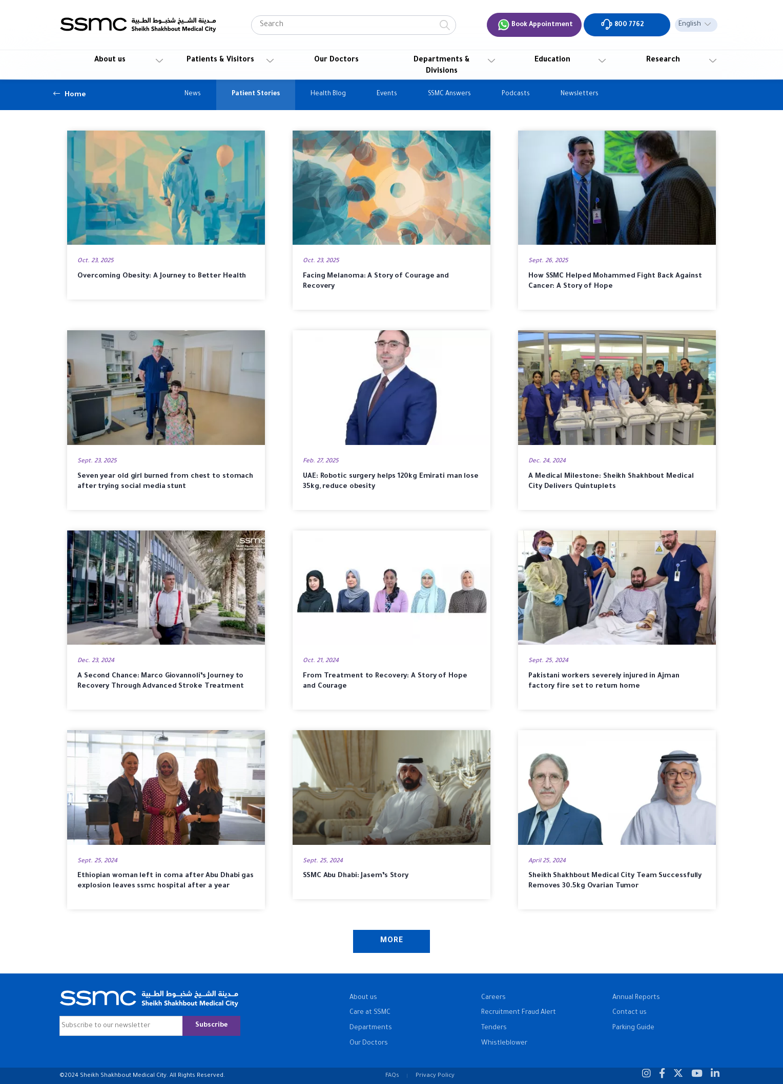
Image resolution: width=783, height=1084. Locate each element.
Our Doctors (336, 60)
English (689, 24)
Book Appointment (535, 24)
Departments (370, 1028)
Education (552, 60)
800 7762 (622, 24)
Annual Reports (636, 998)
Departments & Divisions (442, 66)
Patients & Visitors (220, 60)
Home (69, 93)
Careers (493, 998)
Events (387, 94)
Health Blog (328, 94)
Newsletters (580, 94)
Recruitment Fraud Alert (518, 1012)
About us (110, 60)
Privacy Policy (435, 1076)
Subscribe (211, 1025)
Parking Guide (633, 1028)
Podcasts (516, 94)
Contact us (629, 1012)
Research (663, 60)
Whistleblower (504, 1043)
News (192, 94)
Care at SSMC (369, 1012)
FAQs (392, 1076)
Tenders (494, 1028)
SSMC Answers (449, 94)
